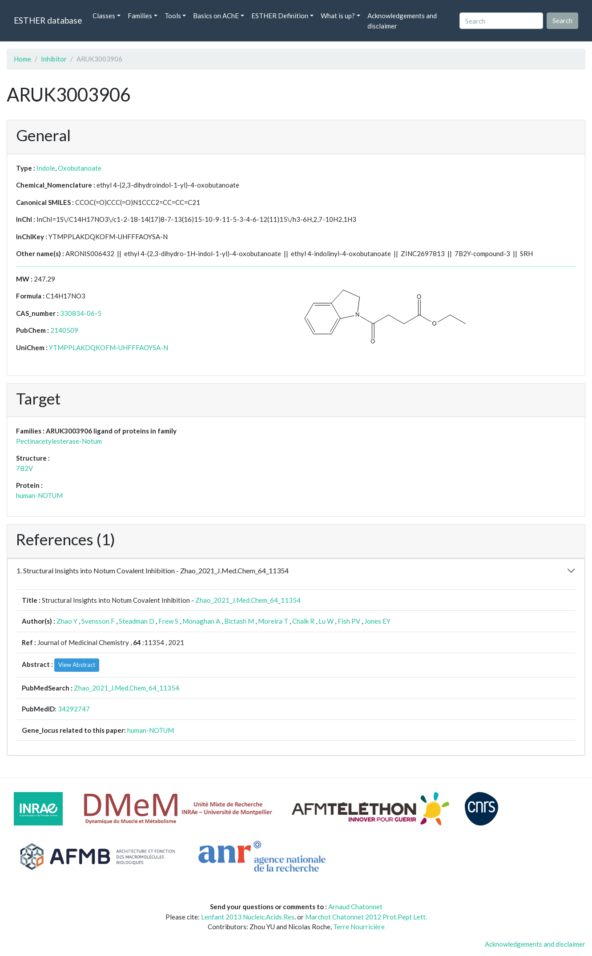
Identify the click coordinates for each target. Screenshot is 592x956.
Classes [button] (104, 16)
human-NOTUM (39, 495)
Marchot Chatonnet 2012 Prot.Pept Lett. (366, 917)
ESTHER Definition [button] (279, 16)
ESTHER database (48, 20)
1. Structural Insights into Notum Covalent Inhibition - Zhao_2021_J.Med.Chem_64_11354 (152, 570)
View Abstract (76, 664)
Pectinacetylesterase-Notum (59, 441)
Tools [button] (173, 16)
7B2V (24, 468)
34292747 (74, 709)
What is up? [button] (338, 16)
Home (22, 59)
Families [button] (140, 16)
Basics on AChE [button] (216, 16)
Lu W (326, 621)
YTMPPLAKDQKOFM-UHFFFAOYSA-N (108, 347)
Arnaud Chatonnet (355, 907)
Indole (45, 168)
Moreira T (273, 621)
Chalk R (303, 621)
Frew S (168, 621)
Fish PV (349, 621)
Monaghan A (201, 621)
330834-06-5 (80, 313)
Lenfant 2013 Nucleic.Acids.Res (247, 917)
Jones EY (377, 621)
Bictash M (239, 621)
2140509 (64, 330)
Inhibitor (54, 59)
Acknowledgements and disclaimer (402, 21)
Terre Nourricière (359, 927)
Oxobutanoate (79, 168)
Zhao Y (66, 621)
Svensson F (98, 621)
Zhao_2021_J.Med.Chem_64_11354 (248, 600)
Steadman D (136, 621)
